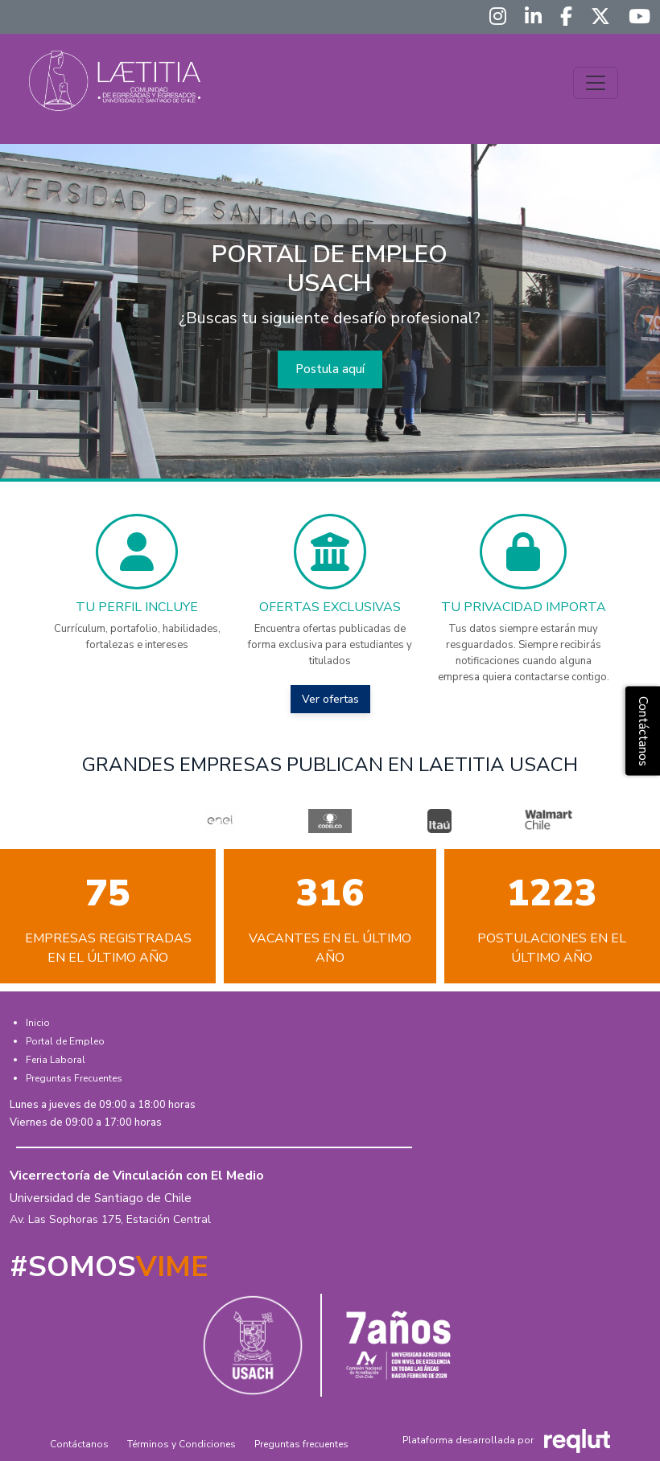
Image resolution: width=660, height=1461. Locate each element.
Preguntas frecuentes (301, 1444)
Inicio (38, 1022)
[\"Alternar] (595, 83)
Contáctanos (79, 1444)
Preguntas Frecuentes (74, 1078)
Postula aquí (330, 369)
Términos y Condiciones (181, 1444)
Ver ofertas (330, 699)
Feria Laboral (55, 1059)
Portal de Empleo (65, 1041)
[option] (220, 821)
